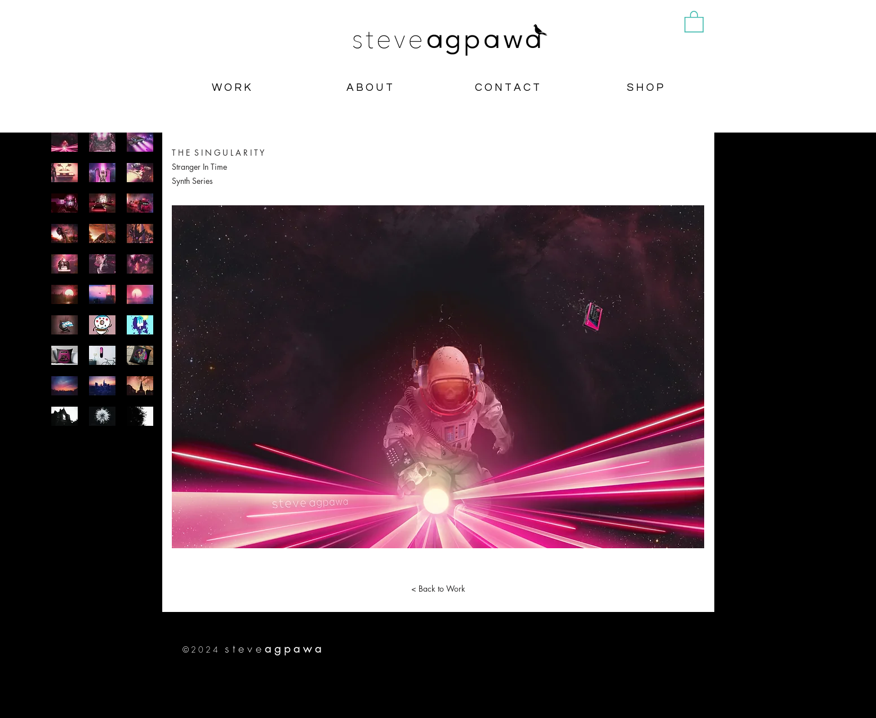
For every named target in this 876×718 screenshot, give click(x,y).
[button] (694, 21)
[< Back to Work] (438, 589)
